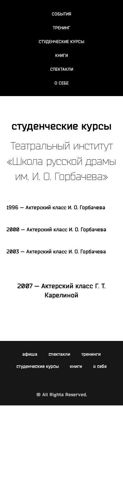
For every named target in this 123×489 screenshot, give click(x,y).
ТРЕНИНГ (61, 27)
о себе (100, 366)
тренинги (91, 354)
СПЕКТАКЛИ (61, 69)
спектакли (59, 354)
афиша (29, 354)
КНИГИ (61, 55)
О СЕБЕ (61, 83)
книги (76, 366)
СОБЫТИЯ (61, 14)
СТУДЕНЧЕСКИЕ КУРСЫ (61, 41)
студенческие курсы (37, 366)
